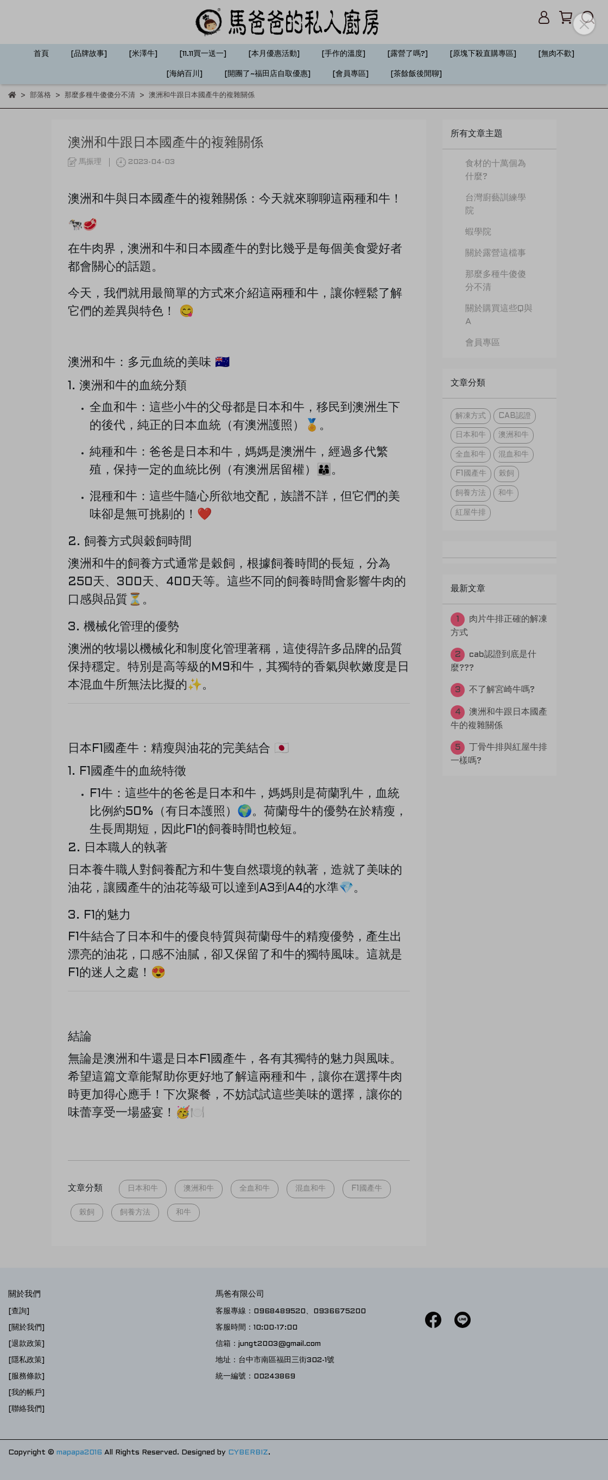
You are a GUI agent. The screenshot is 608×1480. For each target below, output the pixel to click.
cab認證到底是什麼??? (493, 660)
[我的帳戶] (26, 1392)
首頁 (41, 54)
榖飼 (86, 1212)
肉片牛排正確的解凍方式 (499, 624)
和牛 (183, 1212)
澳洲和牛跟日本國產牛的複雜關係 (499, 717)
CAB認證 (514, 416)
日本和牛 (143, 1188)
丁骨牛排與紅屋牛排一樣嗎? (499, 753)
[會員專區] (350, 74)
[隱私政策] (26, 1360)
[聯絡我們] (26, 1409)
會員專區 (482, 343)
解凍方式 (470, 416)
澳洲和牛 (198, 1188)
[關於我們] (26, 1327)
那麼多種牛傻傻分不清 (495, 281)
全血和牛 (254, 1188)
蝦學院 (478, 232)
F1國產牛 (366, 1188)
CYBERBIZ (248, 1452)
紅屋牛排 (470, 512)
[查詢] (18, 1311)
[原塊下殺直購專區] (482, 54)
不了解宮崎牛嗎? (493, 690)
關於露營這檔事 (495, 253)
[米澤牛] (143, 54)
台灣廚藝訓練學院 (495, 204)
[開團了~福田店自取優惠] (267, 74)
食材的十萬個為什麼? (495, 170)
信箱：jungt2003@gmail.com (268, 1344)
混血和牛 (310, 1188)
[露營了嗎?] (407, 54)
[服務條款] (26, 1376)
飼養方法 (135, 1212)
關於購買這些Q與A (499, 315)
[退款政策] (26, 1344)
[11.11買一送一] (202, 54)
